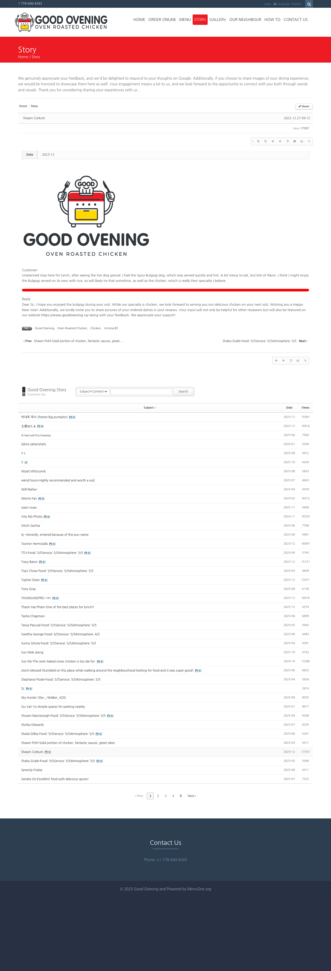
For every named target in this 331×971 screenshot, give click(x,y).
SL (23, 688)
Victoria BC (111, 328)
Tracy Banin (30, 561)
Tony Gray (28, 589)
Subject (150, 407)
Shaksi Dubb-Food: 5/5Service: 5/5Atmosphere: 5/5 (58, 761)
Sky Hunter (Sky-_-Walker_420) (43, 697)
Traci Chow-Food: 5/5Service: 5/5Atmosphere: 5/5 (57, 571)
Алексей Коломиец (36, 435)
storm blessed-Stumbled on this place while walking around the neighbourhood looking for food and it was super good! (107, 670)
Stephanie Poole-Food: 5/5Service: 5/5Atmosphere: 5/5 (61, 679)
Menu (185, 19)
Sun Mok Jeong (32, 652)
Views (305, 407)
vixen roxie (28, 507)
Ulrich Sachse (30, 525)
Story (200, 19)
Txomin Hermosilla (35, 543)
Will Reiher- (29, 489)
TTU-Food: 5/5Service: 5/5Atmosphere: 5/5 (52, 552)
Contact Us (296, 19)
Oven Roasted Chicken (72, 328)
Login (267, 4)
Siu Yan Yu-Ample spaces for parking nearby (53, 706)
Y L (23, 453)
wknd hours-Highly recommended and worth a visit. (58, 480)
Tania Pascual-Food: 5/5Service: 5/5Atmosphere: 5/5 (58, 625)
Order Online (162, 19)
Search (183, 391)
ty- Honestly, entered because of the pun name (54, 534)
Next (192, 796)
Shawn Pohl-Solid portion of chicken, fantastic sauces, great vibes (68, 742)
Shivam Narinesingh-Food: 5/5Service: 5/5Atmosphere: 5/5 (64, 715)
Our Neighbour (245, 19)
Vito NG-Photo (32, 516)
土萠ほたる (29, 426)
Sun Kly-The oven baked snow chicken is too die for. (58, 661)
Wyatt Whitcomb (33, 471)
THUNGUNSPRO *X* (36, 598)
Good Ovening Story (46, 390)
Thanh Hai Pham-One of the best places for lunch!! (57, 607)
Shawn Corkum (34, 118)
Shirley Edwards (32, 724)
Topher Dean (31, 580)
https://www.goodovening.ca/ (64, 315)
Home (139, 19)
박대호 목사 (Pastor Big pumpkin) (45, 417)
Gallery (217, 19)
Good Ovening (44, 328)
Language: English (287, 4)
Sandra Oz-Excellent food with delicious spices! (55, 779)
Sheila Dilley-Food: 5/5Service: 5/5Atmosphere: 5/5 (58, 733)
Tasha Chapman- (33, 616)
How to (272, 19)
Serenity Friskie (31, 770)
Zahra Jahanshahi (33, 444)
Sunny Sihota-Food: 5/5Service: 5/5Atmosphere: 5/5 (58, 643)
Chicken (95, 328)
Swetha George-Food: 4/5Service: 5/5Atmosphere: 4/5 (60, 634)
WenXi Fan (29, 498)
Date (289, 407)
